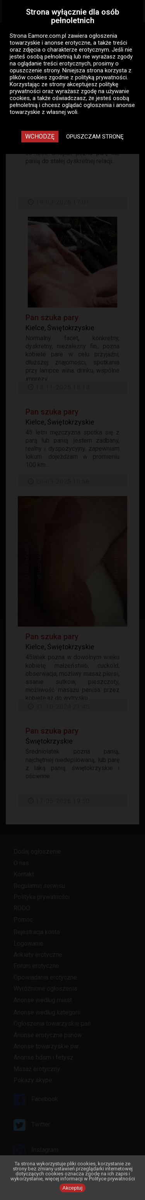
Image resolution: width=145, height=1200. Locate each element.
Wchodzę (40, 136)
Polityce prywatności (112, 1179)
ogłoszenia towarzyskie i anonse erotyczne (63, 39)
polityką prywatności (101, 77)
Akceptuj (73, 1188)
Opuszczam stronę (95, 136)
